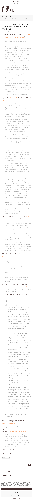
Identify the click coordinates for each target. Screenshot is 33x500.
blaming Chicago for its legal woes (23, 286)
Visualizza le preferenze (16, 495)
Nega (16, 492)
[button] (31, 480)
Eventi (3, 477)
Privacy (18, 498)
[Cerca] (29, 465)
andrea (13, 31)
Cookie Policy (15, 498)
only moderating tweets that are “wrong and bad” (17, 431)
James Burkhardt (13, 97)
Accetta (16, 489)
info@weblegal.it (17, 1)
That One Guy (9, 429)
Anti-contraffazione (6, 475)
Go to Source (4, 452)
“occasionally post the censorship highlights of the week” (14, 37)
